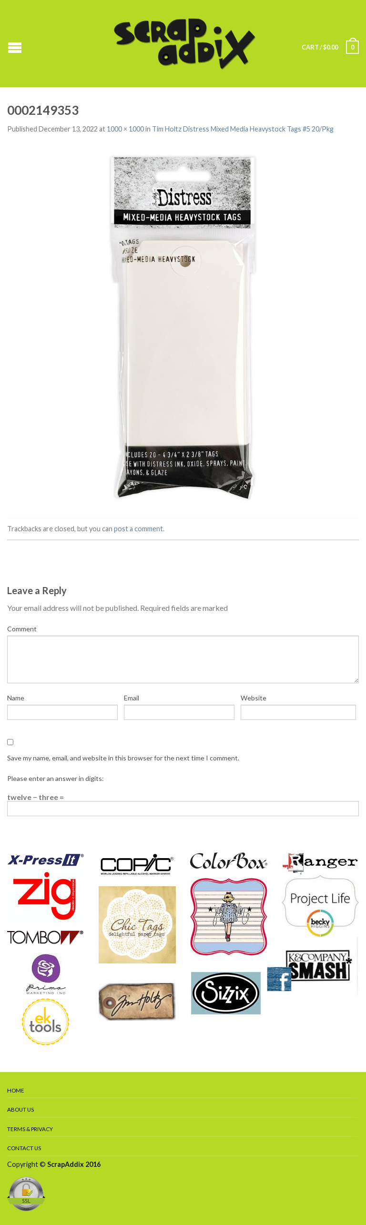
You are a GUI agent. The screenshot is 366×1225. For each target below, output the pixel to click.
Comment (22, 629)
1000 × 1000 (125, 129)
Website (253, 698)
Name (15, 698)
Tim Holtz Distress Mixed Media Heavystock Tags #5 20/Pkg (243, 129)
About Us (20, 1109)
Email (131, 698)
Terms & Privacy (30, 1129)
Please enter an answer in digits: (55, 778)
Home (15, 1090)
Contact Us (24, 1148)
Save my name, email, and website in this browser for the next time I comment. (123, 758)
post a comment (138, 529)
